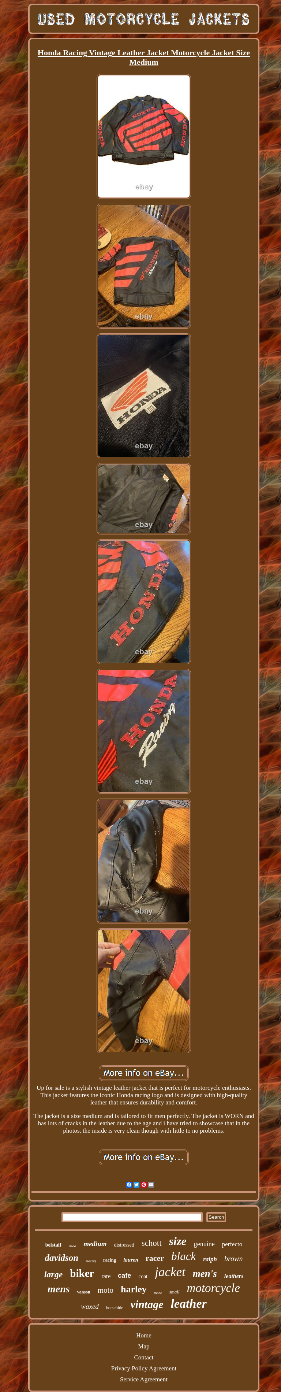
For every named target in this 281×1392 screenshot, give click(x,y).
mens (59, 1289)
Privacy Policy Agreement (143, 1368)
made (158, 1293)
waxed (90, 1306)
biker (82, 1273)
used (72, 1246)
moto (105, 1290)
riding (91, 1261)
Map (143, 1346)
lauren (130, 1260)
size (178, 1241)
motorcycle (213, 1288)
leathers (233, 1276)
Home (143, 1335)
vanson (83, 1292)
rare (105, 1276)
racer (155, 1258)
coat (142, 1276)
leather (188, 1303)
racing (109, 1260)
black (183, 1256)
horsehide (114, 1307)
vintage (146, 1304)
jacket (170, 1272)
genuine (204, 1244)
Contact (144, 1357)
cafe (124, 1275)
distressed (124, 1245)
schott (152, 1243)
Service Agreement (144, 1379)
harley (134, 1289)
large (53, 1274)
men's (205, 1273)
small (174, 1292)
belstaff (53, 1245)
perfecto (232, 1244)
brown (233, 1259)
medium (94, 1244)
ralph (210, 1259)
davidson (62, 1258)
